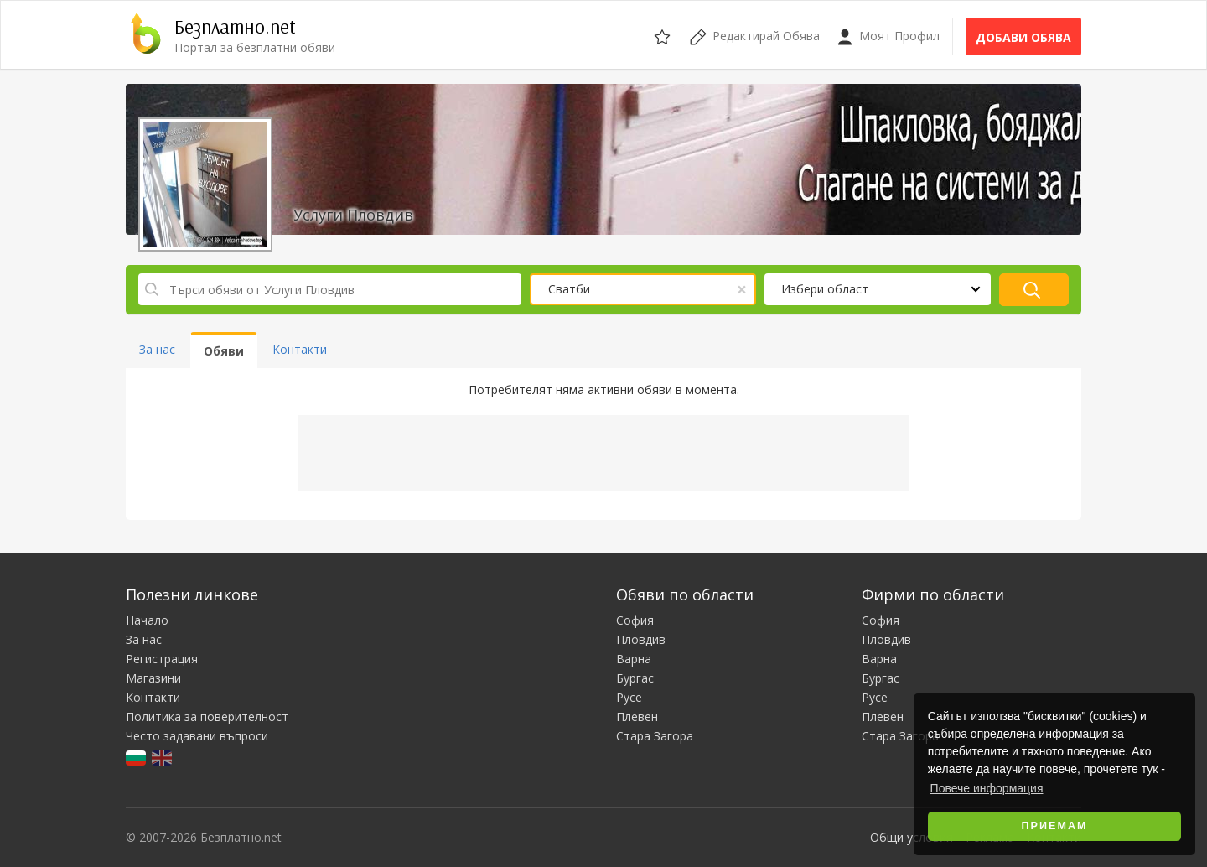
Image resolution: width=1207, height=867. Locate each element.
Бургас (635, 678)
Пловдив (641, 639)
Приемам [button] (1055, 826)
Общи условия (911, 837)
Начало (147, 620)
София (635, 620)
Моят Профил (888, 36)
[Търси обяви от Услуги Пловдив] (329, 289)
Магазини (153, 678)
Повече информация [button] (987, 788)
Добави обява (1023, 37)
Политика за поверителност (207, 716)
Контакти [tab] (299, 349)
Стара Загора (654, 736)
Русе (629, 697)
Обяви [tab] (224, 351)
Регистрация (162, 659)
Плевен (637, 716)
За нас (144, 639)
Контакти (153, 697)
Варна (633, 659)
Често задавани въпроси (197, 736)
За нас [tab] (157, 349)
